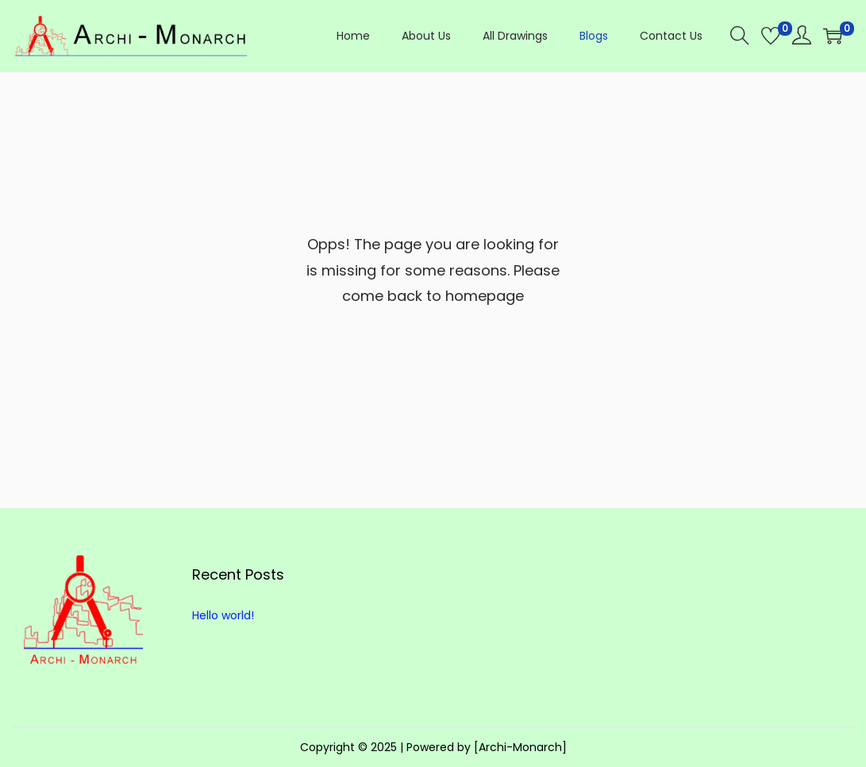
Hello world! (223, 615)
